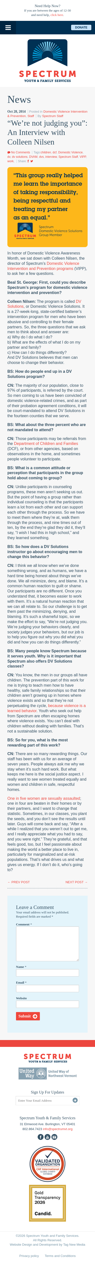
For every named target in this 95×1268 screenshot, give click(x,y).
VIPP (83, 157)
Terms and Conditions (60, 1256)
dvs (41, 157)
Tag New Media (74, 1244)
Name (21, 967)
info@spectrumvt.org (58, 1129)
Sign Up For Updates (47, 1092)
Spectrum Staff (52, 116)
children (46, 152)
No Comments (18, 152)
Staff (31, 116)
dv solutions (19, 157)
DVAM (33, 157)
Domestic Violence (70, 152)
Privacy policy (29, 1256)
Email (21, 982)
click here (56, 15)
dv (8, 157)
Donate (81, 27)
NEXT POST (76, 882)
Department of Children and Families (46, 443)
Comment (24, 924)
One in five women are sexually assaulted (43, 798)
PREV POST (18, 882)
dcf (55, 152)
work (10, 161)
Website (21, 998)
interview (51, 157)
